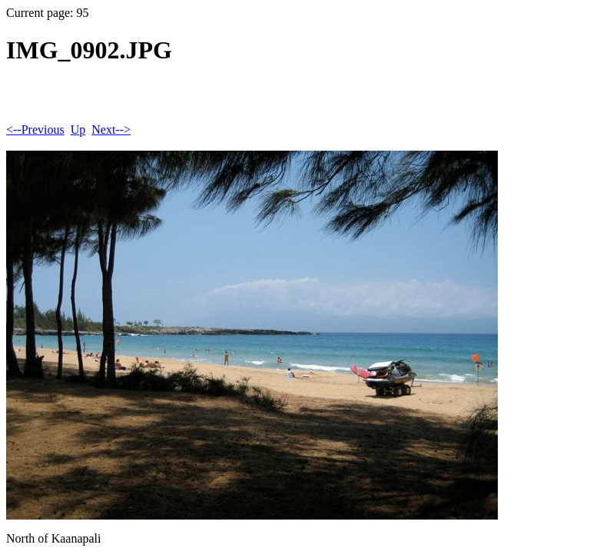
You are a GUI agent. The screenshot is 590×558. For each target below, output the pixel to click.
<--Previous (35, 129)
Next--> (111, 129)
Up (78, 129)
